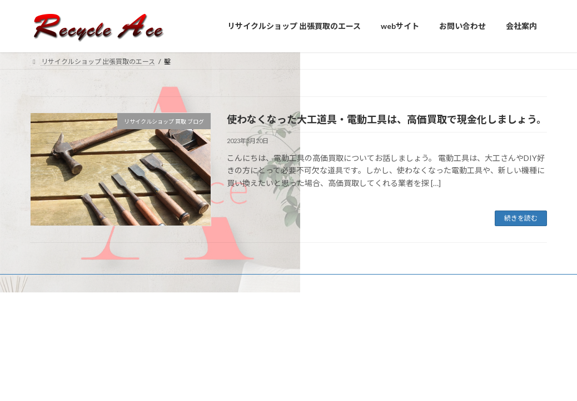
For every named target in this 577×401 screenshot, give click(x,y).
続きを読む (521, 218)
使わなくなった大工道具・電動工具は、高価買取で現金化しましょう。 (386, 119)
